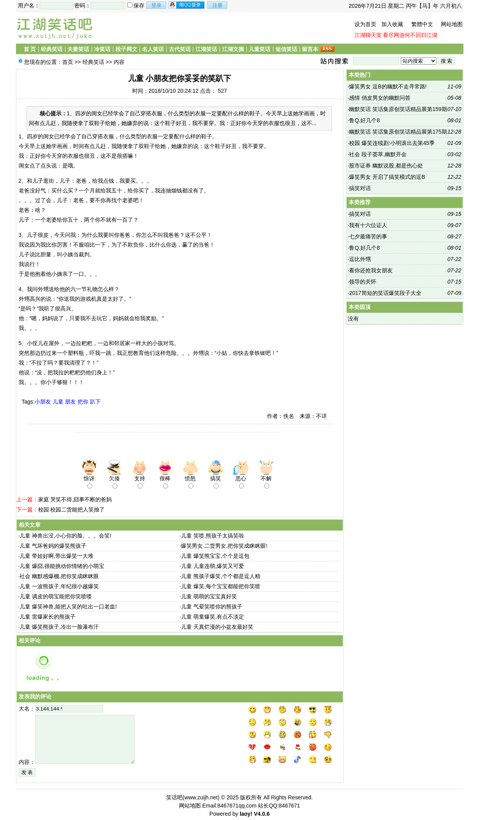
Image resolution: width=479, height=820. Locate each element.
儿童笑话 (259, 49)
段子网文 (126, 49)
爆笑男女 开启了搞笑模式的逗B (387, 177)
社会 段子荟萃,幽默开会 (378, 154)
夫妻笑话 (78, 49)
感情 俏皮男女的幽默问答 (380, 98)
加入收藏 (392, 24)
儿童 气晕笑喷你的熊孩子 (211, 606)
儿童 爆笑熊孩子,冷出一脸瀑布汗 (59, 627)
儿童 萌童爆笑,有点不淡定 (212, 617)
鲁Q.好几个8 (364, 120)
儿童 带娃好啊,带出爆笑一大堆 (56, 556)
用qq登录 (186, 5)
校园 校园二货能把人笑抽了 (71, 509)
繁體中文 (422, 24)
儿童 (58, 402)
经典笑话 (52, 49)
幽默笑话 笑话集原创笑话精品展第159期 (398, 109)
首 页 (30, 49)
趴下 (95, 402)
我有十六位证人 (368, 225)
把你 (82, 402)
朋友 (70, 402)
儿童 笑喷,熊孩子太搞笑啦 (212, 536)
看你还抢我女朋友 (371, 270)
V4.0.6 (261, 814)
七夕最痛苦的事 (368, 236)
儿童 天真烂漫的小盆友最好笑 (217, 627)
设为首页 (365, 24)
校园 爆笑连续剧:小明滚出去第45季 (391, 143)
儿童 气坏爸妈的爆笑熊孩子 (52, 546)
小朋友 (43, 402)
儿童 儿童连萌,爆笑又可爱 (212, 566)
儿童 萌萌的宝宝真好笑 (209, 596)
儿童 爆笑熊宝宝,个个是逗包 (215, 556)
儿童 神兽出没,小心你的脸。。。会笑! (65, 536)
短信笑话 (286, 49)
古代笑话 (180, 49)
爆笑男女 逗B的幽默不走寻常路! (387, 86)
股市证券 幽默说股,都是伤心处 (386, 165)
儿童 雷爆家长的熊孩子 (47, 617)
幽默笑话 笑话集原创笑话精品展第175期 (398, 132)
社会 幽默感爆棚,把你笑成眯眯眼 (59, 576)
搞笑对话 (360, 188)
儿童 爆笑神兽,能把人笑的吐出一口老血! (68, 606)
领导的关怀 (362, 282)
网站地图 (452, 24)
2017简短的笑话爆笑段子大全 (385, 293)
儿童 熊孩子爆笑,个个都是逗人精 (220, 576)
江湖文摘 (233, 49)
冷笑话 (102, 49)
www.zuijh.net (201, 797)
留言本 (310, 49)
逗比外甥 (360, 259)
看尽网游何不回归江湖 (410, 35)
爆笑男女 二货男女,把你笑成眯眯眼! (224, 546)
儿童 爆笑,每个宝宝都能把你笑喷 (220, 586)
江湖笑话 (206, 49)
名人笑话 (153, 49)
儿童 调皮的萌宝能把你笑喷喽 (55, 596)
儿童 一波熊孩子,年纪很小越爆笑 (59, 586)
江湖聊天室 (368, 35)
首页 (67, 62)
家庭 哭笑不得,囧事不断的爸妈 (75, 499)
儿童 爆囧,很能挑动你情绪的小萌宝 (61, 566)
